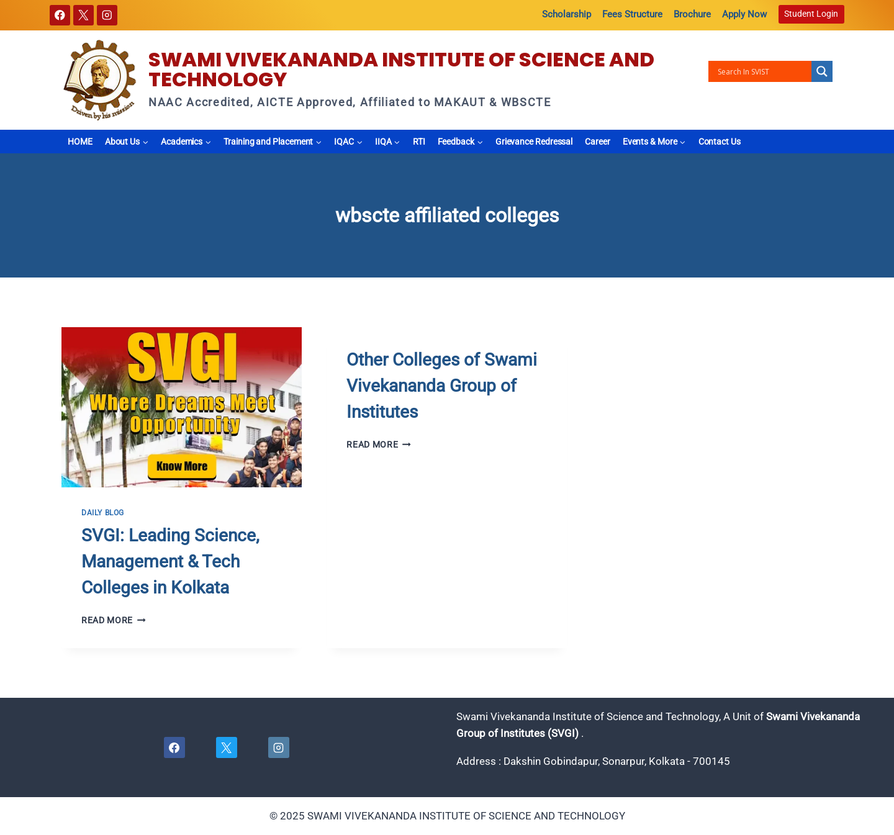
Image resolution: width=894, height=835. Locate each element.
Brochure (692, 14)
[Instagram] (107, 15)
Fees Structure (632, 14)
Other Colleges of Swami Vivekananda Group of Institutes (441, 386)
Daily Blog (102, 512)
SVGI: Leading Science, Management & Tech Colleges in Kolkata (170, 561)
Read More (113, 620)
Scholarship (566, 14)
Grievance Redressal (533, 142)
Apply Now (744, 14)
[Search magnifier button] (822, 71)
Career (597, 142)
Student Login (811, 14)
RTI (419, 142)
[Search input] (763, 71)
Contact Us (719, 142)
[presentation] (181, 407)
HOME (80, 142)
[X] (83, 15)
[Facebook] (60, 15)
